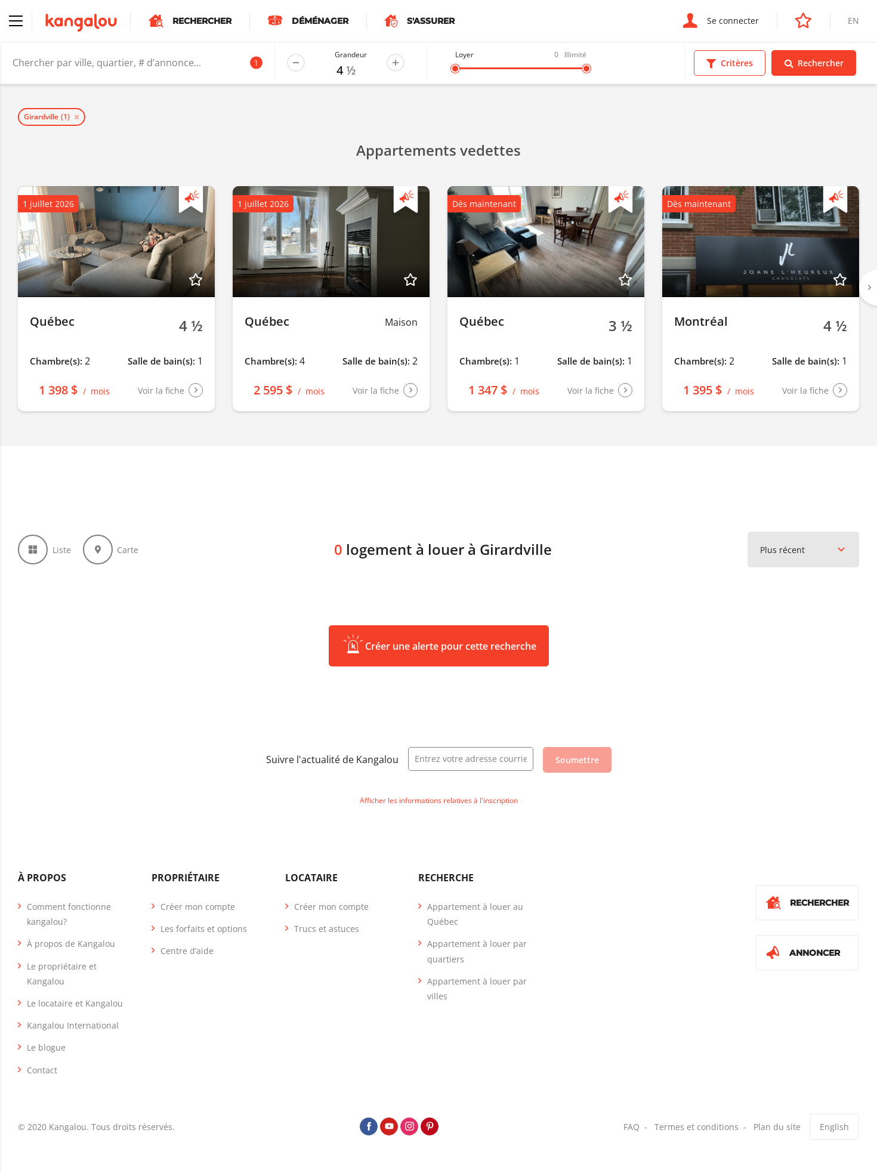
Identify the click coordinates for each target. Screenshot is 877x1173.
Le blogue (46, 1047)
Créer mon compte (197, 906)
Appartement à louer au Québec (475, 914)
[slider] (455, 68)
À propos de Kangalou (71, 943)
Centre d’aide (187, 950)
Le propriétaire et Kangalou (62, 974)
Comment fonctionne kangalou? (69, 914)
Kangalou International (73, 1025)
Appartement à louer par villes (477, 989)
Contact (42, 1070)
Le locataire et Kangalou (75, 1003)
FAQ (631, 1126)
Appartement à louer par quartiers (477, 951)
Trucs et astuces (326, 928)
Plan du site (777, 1126)
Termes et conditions (696, 1126)
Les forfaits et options (203, 928)
